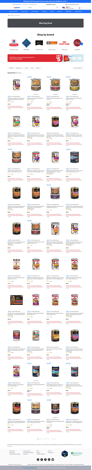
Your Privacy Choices (79, 464)
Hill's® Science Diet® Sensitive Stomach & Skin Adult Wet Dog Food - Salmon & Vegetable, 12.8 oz (54, 172)
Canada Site (50, 452)
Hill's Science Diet (14, 49)
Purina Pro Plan (39, 49)
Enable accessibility (16, 4)
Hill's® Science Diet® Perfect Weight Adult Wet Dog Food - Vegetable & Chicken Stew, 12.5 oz (16, 136)
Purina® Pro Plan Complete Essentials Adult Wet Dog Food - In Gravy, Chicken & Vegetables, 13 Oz (35, 207)
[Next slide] (81, 43)
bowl (75, 444)
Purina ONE (77, 49)
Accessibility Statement (28, 452)
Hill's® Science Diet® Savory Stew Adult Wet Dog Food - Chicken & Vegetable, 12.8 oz (35, 279)
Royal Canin (64, 49)
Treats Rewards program (14, 454)
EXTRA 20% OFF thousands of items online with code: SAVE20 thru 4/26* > (45, 1)
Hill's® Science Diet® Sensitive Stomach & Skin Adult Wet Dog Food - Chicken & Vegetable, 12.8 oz (74, 243)
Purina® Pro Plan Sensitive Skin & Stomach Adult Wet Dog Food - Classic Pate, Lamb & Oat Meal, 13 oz (74, 350)
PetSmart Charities (41, 454)
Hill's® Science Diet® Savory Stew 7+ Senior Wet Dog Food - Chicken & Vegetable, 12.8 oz (55, 279)
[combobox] (43, 7)
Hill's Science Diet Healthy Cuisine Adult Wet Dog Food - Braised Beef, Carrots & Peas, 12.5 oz (16, 350)
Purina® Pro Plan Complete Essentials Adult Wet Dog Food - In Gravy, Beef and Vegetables (16, 243)
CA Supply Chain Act (59, 464)
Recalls (29, 464)
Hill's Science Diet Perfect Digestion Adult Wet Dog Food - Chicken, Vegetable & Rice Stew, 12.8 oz (54, 243)
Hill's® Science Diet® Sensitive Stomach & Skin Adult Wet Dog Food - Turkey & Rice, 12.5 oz (16, 99)
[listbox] (46, 43)
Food (12, 15)
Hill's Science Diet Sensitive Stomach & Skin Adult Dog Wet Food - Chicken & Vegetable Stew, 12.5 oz (35, 136)
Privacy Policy (42, 464)
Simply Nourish (51, 49)
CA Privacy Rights (69, 464)
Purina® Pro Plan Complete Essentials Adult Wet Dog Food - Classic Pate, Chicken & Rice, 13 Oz (16, 207)
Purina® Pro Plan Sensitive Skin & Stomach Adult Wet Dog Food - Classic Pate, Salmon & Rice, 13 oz (55, 136)
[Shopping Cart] (81, 8)
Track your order (32, 4)
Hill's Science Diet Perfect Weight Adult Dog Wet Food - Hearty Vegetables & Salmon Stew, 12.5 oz (35, 350)
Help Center (12, 452)
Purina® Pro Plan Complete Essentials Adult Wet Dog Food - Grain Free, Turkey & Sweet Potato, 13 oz (74, 207)
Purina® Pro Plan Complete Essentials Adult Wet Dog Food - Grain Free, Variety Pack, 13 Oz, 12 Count (16, 314)
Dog (9, 15)
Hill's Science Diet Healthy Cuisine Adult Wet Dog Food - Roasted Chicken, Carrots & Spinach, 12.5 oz (74, 314)
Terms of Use (35, 464)
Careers (38, 452)
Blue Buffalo (26, 49)
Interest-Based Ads (50, 464)
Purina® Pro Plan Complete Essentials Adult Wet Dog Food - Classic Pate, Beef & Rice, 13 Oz (16, 422)
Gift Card (25, 4)
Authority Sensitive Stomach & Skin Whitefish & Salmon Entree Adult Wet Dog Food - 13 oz (74, 386)
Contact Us (25, 454)
